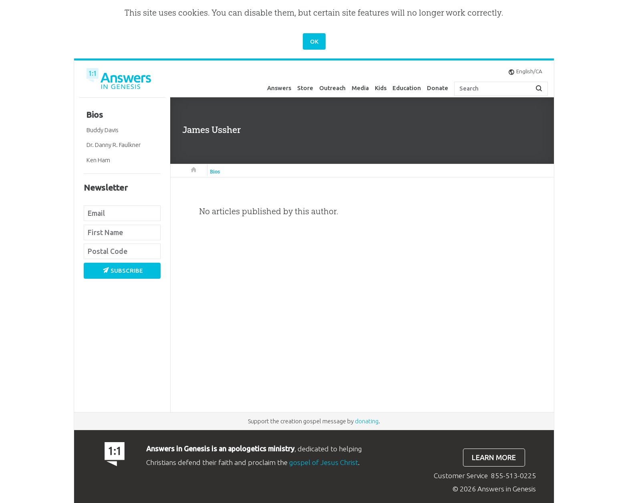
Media (360, 88)
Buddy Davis (103, 130)
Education (406, 88)
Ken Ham (98, 160)
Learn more (494, 457)
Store (305, 88)
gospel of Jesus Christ (323, 462)
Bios (215, 172)
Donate (437, 88)
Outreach (332, 88)
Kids (380, 88)
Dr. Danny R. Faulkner (114, 144)
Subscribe (123, 270)
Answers (279, 88)
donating (366, 421)
